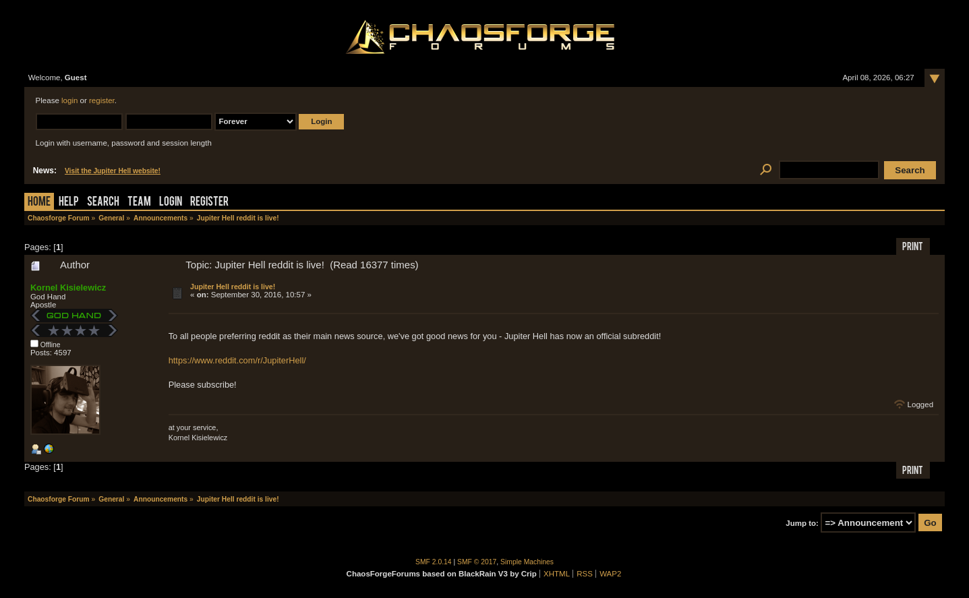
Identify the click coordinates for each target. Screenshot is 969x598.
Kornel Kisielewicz (68, 287)
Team (139, 203)
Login (170, 203)
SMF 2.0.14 (433, 562)
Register (209, 203)
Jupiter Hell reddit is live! (232, 286)
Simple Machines (527, 562)
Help (69, 203)
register (102, 100)
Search (103, 203)
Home (39, 203)
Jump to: (802, 523)
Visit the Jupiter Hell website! (112, 171)
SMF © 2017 (476, 562)
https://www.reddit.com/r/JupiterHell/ (237, 360)
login (69, 100)
